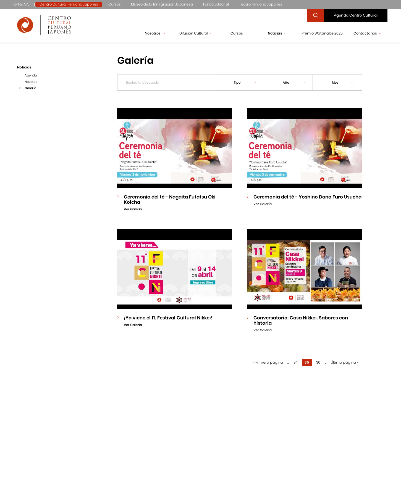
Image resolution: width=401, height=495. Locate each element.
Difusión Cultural (195, 33)
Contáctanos (367, 33)
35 (307, 362)
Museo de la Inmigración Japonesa (162, 4)
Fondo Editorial (216, 4)
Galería (30, 88)
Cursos (114, 4)
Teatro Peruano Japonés (260, 4)
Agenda (31, 75)
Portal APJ (20, 4)
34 (295, 362)
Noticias (277, 33)
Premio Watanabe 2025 (322, 33)
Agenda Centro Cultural (356, 15)
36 (318, 362)
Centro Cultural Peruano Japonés (69, 4)
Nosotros (155, 33)
